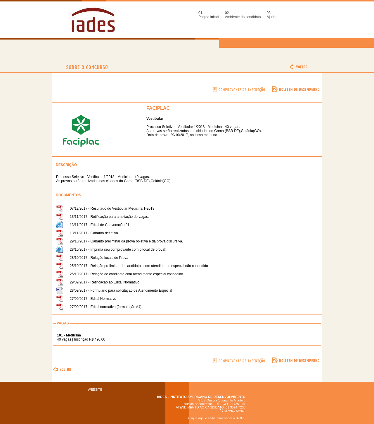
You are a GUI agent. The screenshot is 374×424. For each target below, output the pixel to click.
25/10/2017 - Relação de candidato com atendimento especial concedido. (127, 274)
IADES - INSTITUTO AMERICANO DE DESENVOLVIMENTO (201, 397)
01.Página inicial (208, 15)
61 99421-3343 (232, 411)
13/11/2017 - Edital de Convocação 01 (99, 225)
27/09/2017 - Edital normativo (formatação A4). (106, 307)
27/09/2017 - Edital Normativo (93, 299)
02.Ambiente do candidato (243, 15)
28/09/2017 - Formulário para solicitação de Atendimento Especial (121, 290)
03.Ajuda (271, 15)
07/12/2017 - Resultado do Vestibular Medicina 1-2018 (112, 208)
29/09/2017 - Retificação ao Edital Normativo (104, 282)
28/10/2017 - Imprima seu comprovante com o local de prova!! (118, 249)
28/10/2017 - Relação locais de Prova (99, 258)
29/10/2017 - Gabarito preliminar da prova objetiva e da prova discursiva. (126, 241)
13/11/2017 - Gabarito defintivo (94, 233)
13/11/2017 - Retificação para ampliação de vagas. (109, 217)
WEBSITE (95, 389)
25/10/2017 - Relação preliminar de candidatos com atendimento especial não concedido (139, 266)
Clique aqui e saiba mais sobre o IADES (216, 418)
